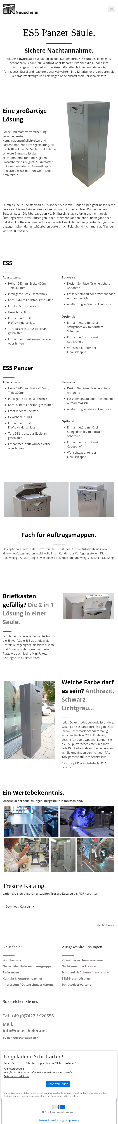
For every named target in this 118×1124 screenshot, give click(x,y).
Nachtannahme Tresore (79, 966)
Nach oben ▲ (105, 925)
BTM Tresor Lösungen (77, 978)
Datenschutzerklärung (17, 1076)
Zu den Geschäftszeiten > (20, 1038)
